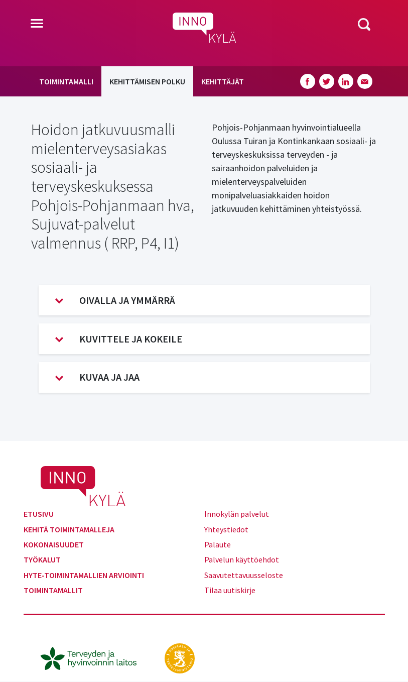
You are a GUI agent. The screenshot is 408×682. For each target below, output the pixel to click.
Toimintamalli (66, 81)
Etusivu (39, 514)
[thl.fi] (94, 657)
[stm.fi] (180, 657)
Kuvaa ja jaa (97, 377)
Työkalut (42, 559)
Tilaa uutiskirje (229, 590)
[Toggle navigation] (37, 24)
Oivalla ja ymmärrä (115, 300)
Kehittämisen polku (147, 81)
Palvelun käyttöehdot (241, 559)
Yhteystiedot (226, 529)
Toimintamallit (53, 590)
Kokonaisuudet (54, 544)
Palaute (217, 544)
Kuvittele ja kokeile (118, 339)
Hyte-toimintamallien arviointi (84, 575)
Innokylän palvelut (236, 514)
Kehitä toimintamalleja (69, 529)
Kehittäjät (222, 81)
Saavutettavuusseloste (243, 575)
